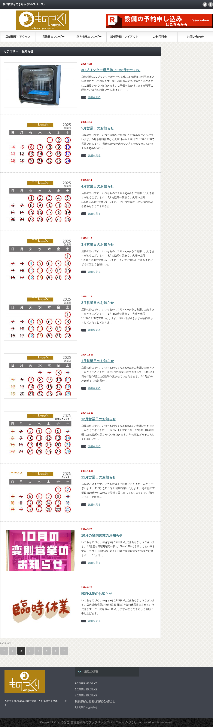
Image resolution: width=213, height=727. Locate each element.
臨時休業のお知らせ (96, 593)
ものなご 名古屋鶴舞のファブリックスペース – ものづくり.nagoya (102, 722)
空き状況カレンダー (88, 36)
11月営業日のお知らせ (98, 477)
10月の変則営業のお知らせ (102, 535)
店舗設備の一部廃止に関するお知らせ (95, 701)
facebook (210, 4)
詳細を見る (94, 97)
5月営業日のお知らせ (97, 128)
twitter (205, 4)
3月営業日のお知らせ (97, 244)
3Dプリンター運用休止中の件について (110, 70)
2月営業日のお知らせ (97, 303)
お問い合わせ (195, 36)
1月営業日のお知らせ (97, 361)
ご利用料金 (160, 36)
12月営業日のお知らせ (98, 419)
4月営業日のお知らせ (97, 186)
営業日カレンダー (53, 36)
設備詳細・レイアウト (124, 36)
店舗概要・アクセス (17, 36)
